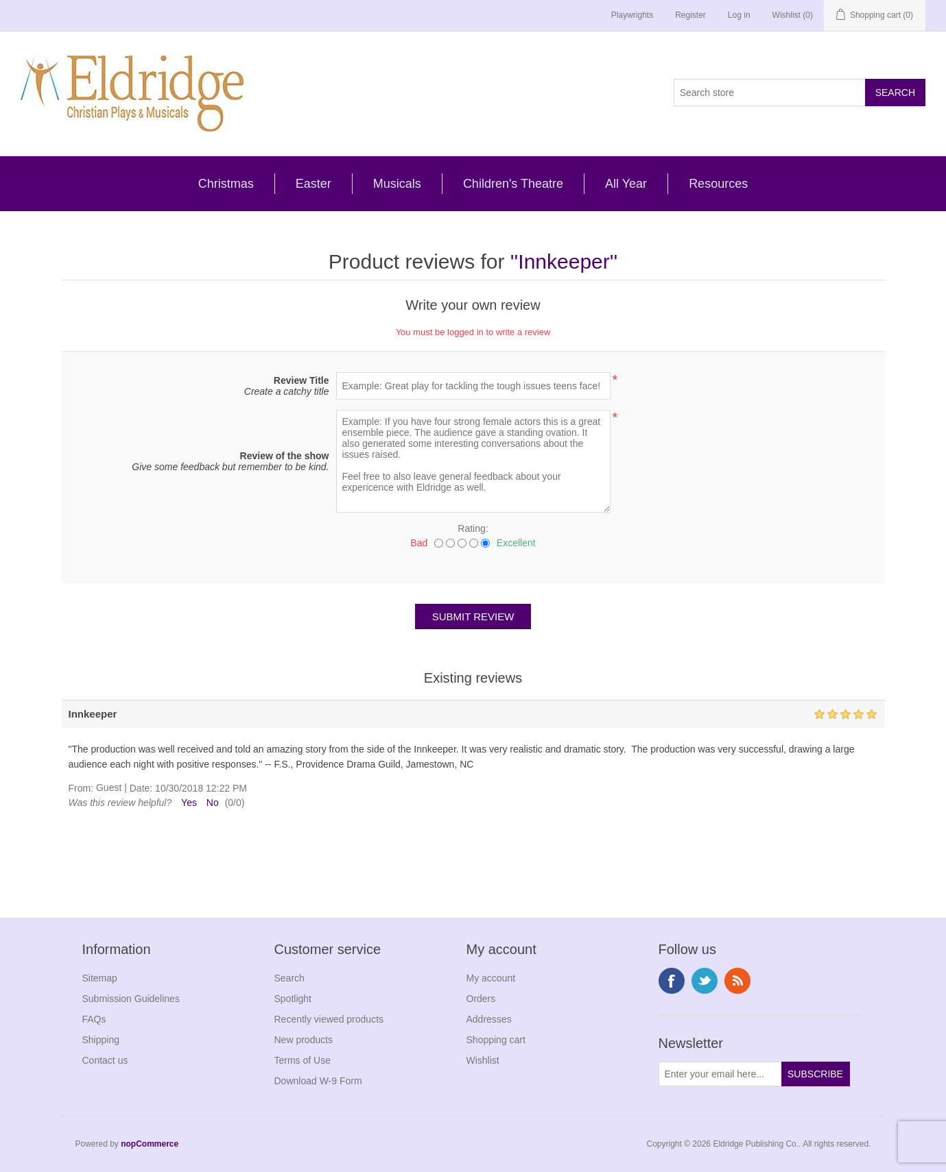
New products (303, 1039)
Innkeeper (563, 261)
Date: (141, 788)
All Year (626, 184)
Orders (481, 998)
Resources (718, 184)
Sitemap (99, 978)
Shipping (101, 1039)
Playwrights (632, 15)
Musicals (397, 184)
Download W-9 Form (318, 1080)
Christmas (226, 184)
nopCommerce (149, 1144)
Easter (313, 184)
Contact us (105, 1060)
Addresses (489, 1019)
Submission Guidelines (131, 998)
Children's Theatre (513, 184)
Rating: (473, 528)
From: (81, 788)
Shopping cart (495, 1039)
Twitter (704, 981)
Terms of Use (302, 1060)
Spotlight (292, 998)
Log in (739, 15)
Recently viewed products (329, 1019)
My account (491, 978)
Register (690, 15)
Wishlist (482, 1060)
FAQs (94, 1019)
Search (289, 978)
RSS (737, 981)
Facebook (672, 981)
